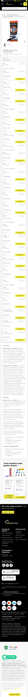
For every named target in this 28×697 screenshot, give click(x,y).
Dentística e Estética (12, 14)
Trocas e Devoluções (7, 539)
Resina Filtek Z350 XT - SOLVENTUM (19, 481)
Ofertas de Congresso (19, 532)
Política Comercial (7, 537)
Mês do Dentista (20, 535)
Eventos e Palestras (21, 539)
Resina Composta (8, 16)
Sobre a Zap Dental (7, 533)
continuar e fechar (14, 694)
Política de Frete (6, 535)
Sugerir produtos (8, 512)
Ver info (22, 63)
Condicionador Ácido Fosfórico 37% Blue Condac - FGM (9, 481)
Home (3, 14)
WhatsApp (5, 545)
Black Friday (19, 537)
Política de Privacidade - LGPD (7, 555)
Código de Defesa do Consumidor (7, 542)
